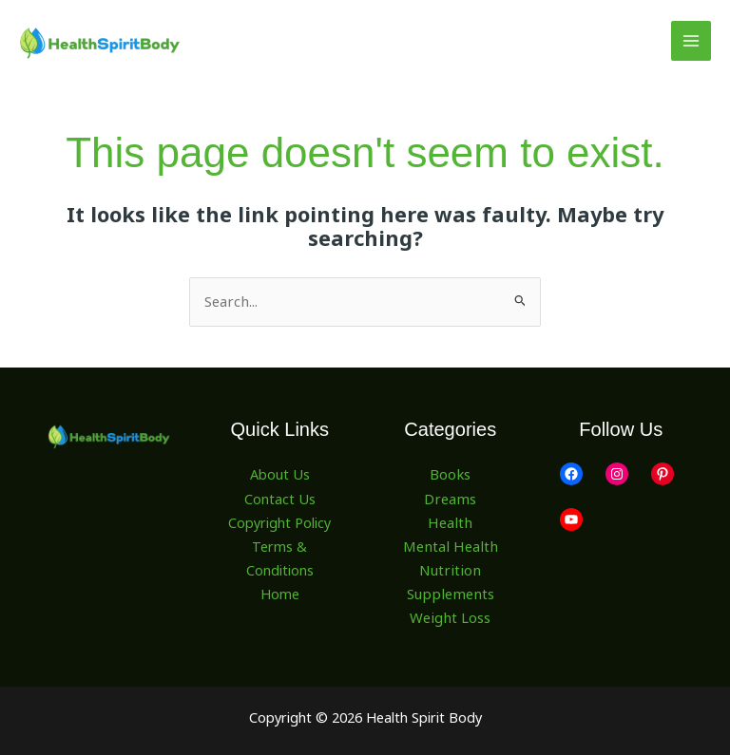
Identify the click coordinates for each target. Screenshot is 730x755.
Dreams (450, 497)
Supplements (450, 591)
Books (451, 473)
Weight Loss (450, 615)
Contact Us (280, 497)
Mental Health (450, 544)
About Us (280, 473)
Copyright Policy (279, 520)
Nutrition (450, 567)
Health (450, 520)
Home (279, 591)
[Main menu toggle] (691, 41)
